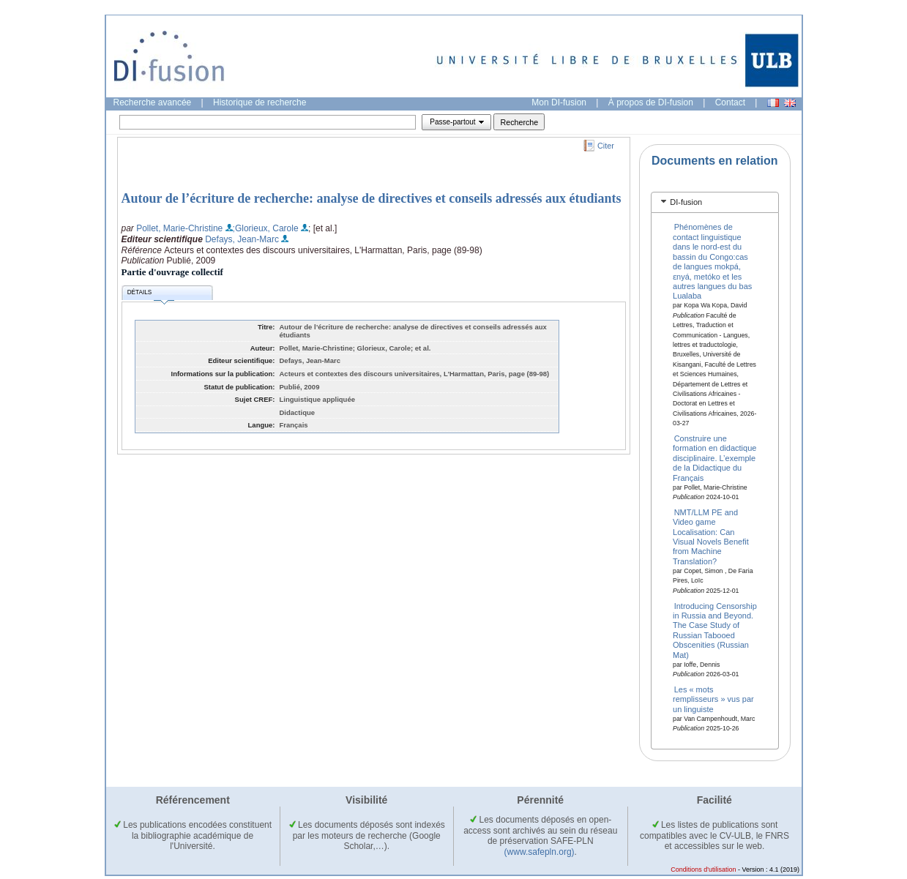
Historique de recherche (259, 102)
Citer (605, 145)
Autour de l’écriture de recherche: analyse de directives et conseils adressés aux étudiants (372, 198)
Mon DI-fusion (558, 102)
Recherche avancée (152, 102)
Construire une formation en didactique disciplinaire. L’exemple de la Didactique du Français (714, 458)
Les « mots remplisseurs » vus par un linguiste (713, 698)
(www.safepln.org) (539, 852)
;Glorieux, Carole (266, 228)
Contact (730, 102)
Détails (150, 294)
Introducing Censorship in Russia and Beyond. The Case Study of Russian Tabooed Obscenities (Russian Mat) (715, 630)
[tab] (715, 202)
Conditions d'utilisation (703, 869)
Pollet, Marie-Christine (179, 228)
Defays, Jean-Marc (242, 239)
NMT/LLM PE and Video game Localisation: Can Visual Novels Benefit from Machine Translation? (711, 536)
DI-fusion (686, 202)
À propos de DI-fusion (650, 102)
